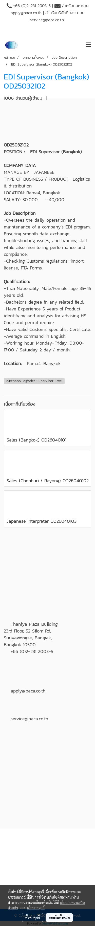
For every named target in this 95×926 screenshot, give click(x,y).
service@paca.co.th (47, 20)
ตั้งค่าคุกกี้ (32, 917)
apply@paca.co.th (26, 13)
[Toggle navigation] (88, 45)
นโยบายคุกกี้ (36, 908)
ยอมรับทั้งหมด (59, 917)
